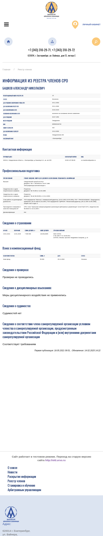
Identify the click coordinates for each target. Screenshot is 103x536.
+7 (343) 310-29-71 (39, 50)
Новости (12, 472)
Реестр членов (25, 69)
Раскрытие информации (22, 476)
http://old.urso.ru (55, 460)
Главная (6, 69)
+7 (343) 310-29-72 (63, 50)
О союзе (12, 467)
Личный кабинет (86, 24)
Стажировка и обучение (21, 485)
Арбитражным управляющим (24, 490)
